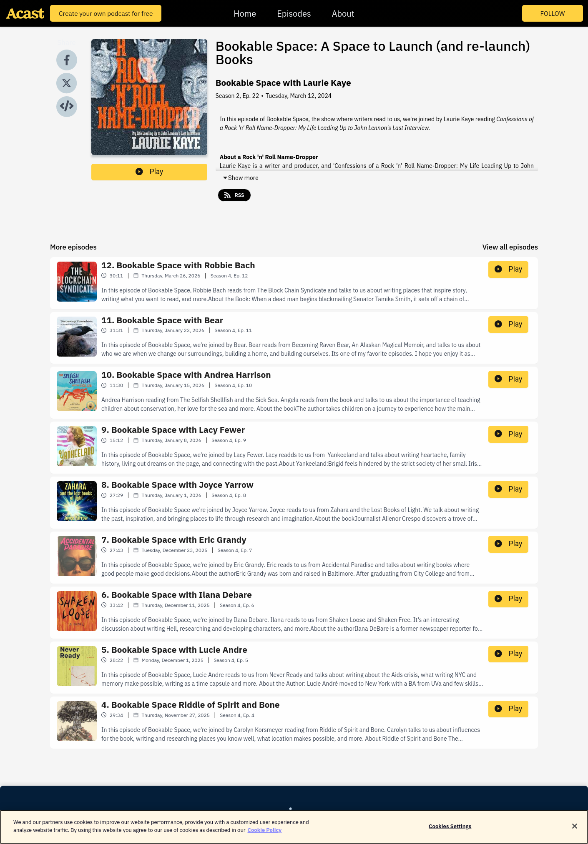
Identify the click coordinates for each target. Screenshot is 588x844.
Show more (240, 178)
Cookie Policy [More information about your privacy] (265, 834)
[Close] (574, 830)
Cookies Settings (450, 830)
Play (149, 171)
